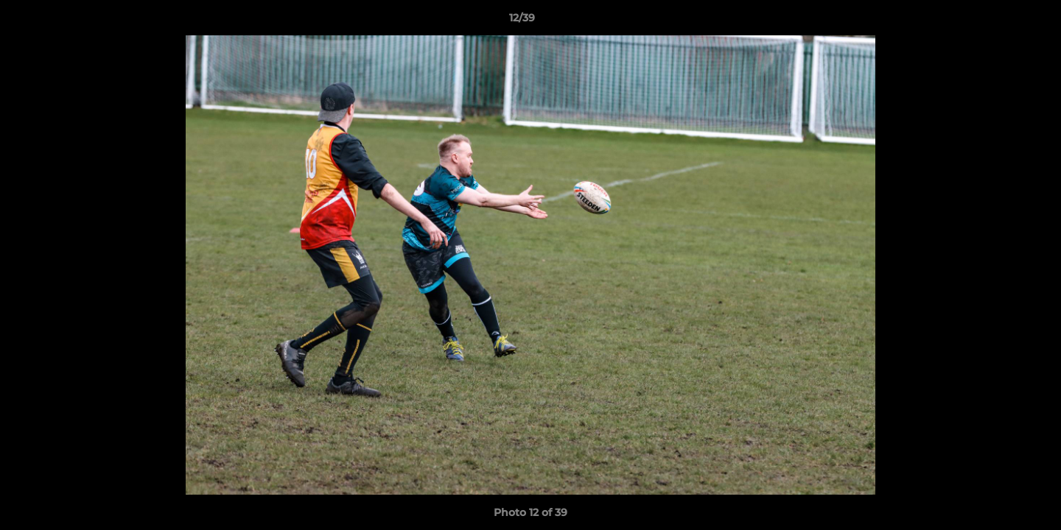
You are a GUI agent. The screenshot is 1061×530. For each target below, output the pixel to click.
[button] (999, 21)
